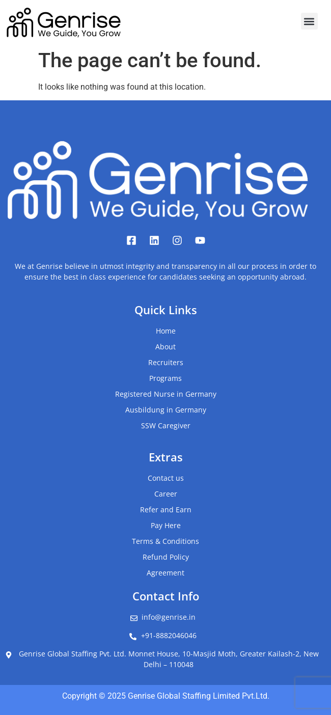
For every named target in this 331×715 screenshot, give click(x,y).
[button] (309, 21)
